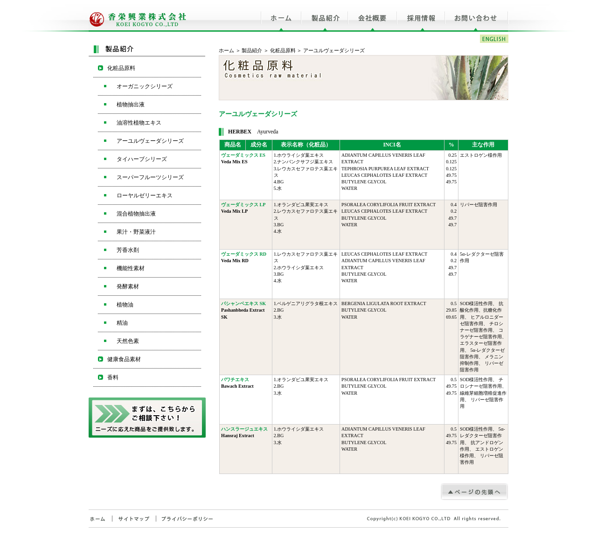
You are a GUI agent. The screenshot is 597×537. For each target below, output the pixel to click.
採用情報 (421, 16)
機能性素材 (131, 268)
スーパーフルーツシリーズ (150, 177)
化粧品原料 (283, 50)
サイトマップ (134, 519)
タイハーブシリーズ (142, 159)
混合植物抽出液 (136, 213)
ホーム (281, 16)
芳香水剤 (128, 250)
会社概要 (372, 16)
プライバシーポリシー (187, 519)
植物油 (125, 304)
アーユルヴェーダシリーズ (150, 141)
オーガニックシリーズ (145, 86)
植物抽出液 (131, 104)
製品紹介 (324, 16)
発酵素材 (128, 286)
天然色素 (128, 341)
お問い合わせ (476, 16)
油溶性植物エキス (139, 122)
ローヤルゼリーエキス (145, 195)
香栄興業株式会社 (139, 16)
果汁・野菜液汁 (136, 232)
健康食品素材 (124, 359)
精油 (122, 323)
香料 (112, 377)
